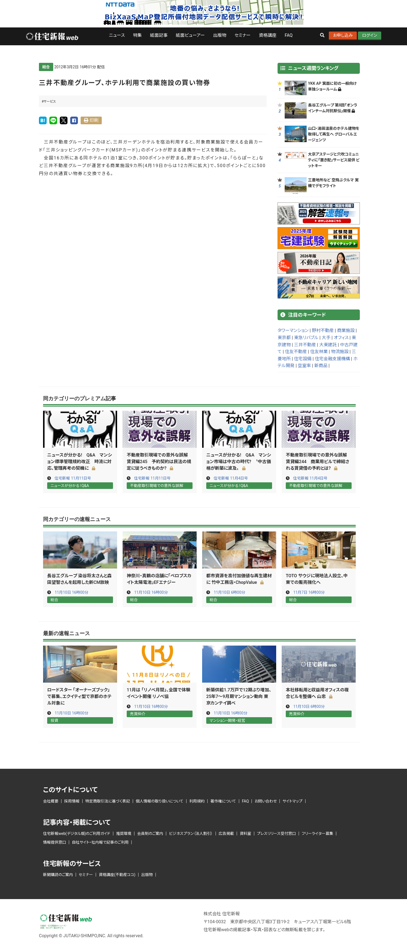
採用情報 (72, 800)
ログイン (369, 35)
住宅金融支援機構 (332, 358)
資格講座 (267, 35)
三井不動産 (305, 344)
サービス (50, 101)
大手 (326, 337)
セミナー (242, 35)
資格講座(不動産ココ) (117, 874)
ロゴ (51, 36)
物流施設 (340, 351)
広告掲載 (226, 833)
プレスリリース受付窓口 (276, 833)
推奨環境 (123, 833)
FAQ (289, 35)
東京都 (284, 337)
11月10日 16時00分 (71, 592)
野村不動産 (323, 330)
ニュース (117, 35)
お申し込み (343, 35)
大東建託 (328, 344)
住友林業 (319, 351)
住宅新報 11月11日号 (73, 478)
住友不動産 (296, 351)
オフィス (341, 337)
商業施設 (346, 330)
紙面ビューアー (190, 35)
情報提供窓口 (54, 842)
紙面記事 (159, 35)
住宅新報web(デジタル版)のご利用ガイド (76, 833)
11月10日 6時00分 (229, 592)
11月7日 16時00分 (309, 592)
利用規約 (197, 800)
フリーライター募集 (317, 833)
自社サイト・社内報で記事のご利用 (100, 842)
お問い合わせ (266, 800)
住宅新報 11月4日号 (231, 478)
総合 (46, 67)
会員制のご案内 (150, 833)
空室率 (304, 365)
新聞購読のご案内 (58, 874)
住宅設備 (303, 358)
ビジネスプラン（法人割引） (191, 833)
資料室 (245, 833)
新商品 (320, 365)
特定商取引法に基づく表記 (107, 800)
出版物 (219, 35)
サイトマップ (292, 800)
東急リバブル (306, 337)
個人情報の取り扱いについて (159, 800)
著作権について (223, 800)
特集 (137, 35)
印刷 (94, 120)
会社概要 (50, 800)
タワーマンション (293, 330)
